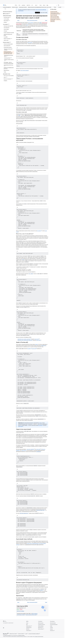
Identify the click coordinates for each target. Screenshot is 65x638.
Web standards (6, 20)
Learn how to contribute (20, 611)
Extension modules (6, 42)
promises (36, 344)
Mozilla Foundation (21, 635)
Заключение (53, 21)
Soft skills (5, 22)
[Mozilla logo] (5, 633)
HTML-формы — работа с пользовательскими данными (8, 63)
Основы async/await (54, 11)
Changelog (5, 80)
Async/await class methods (55, 17)
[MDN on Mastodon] (8, 627)
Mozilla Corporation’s (7, 635)
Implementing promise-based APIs (8, 56)
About (5, 77)
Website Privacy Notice (12, 633)
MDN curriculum (5, 13)
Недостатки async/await (55, 16)
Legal (26, 633)
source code (38, 340)
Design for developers (7, 38)
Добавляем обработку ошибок (23, 270)
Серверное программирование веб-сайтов (9, 68)
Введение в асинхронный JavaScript (8, 49)
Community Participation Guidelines (33, 633)
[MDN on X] (6, 627)
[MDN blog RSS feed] (9, 627)
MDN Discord (40, 627)
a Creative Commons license (38, 636)
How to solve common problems (9, 75)
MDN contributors (34, 613)
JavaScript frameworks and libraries (8, 35)
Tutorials (51, 627)
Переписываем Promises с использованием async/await (55, 13)
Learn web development (53, 624)
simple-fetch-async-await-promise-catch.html (25, 340)
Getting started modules (7, 15)
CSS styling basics (6, 27)
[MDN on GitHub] (3, 627)
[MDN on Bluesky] (5, 627)
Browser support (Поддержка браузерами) (55, 20)
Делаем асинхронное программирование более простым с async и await (8, 52)
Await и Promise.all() (54, 15)
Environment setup (6, 17)
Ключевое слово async (21, 39)
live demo (29, 348)
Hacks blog (52, 630)
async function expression (25, 70)
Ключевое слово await (21, 112)
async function (30, 42)
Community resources (41, 624)
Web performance (6, 70)
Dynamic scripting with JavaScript (9, 32)
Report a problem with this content (31, 614)
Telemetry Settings (21, 633)
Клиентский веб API (7, 45)
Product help (28, 630)
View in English (37, 12)
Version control (6, 40)
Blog (47, 5)
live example (39, 230)
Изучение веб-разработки (7, 11)
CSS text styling (6, 29)
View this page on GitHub (20, 614)
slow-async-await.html (30, 449)
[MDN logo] (5, 621)
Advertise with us (28, 627)
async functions (30, 22)
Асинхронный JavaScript (8, 47)
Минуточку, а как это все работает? (24, 233)
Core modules (5, 24)
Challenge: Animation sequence (9, 59)
